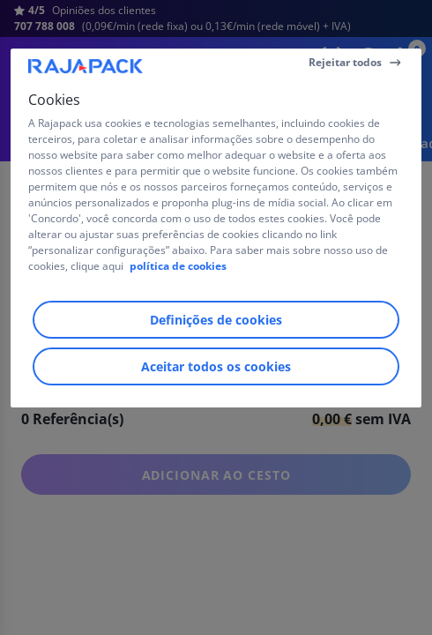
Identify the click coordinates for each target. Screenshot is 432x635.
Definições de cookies (216, 319)
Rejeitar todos (345, 62)
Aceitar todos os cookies (216, 366)
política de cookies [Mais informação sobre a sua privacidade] (178, 265)
